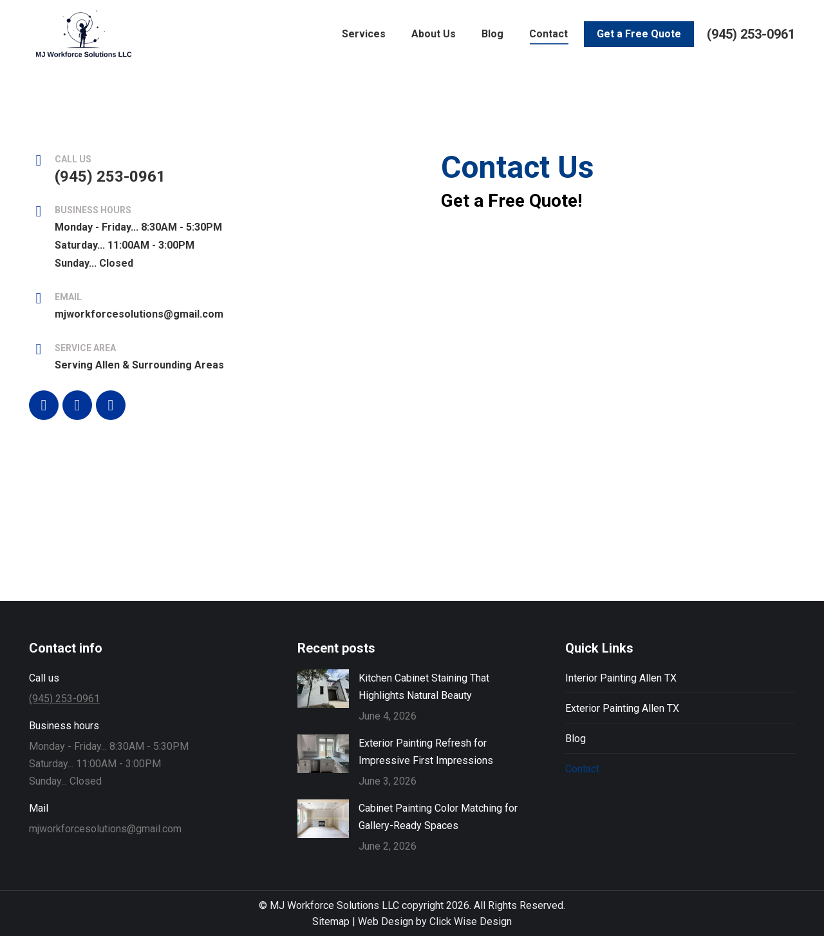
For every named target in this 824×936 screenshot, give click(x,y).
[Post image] (323, 688)
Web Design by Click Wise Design (435, 921)
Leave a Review (98, 11)
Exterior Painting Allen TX (622, 708)
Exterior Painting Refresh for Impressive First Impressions (426, 752)
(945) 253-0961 (751, 56)
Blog (575, 738)
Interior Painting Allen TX (621, 678)
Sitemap (331, 921)
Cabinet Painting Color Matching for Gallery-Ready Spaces (438, 817)
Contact (582, 769)
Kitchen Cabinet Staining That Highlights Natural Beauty (424, 687)
